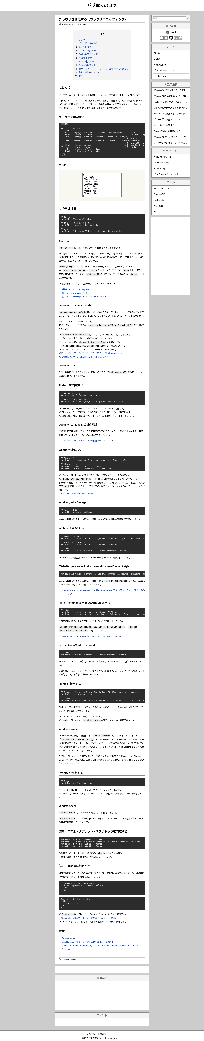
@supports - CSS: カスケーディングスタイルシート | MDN (88, 918)
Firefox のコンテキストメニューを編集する (174, 102)
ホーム (157, 53)
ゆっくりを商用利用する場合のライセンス (173, 108)
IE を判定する (85, 47)
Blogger (118, 1038)
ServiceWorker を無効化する (167, 131)
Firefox (74, 959)
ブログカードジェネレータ (166, 174)
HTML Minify (159, 168)
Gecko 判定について (88, 54)
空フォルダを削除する (164, 125)
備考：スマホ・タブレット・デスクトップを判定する (104, 69)
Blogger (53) (159, 194)
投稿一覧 (90, 1034)
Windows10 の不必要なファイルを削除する (174, 137)
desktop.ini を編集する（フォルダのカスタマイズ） (178, 114)
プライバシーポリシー (164, 70)
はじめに (83, 40)
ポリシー (113, 1034)
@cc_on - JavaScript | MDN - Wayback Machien (84, 297)
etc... (156, 212)
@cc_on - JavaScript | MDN (75, 293)
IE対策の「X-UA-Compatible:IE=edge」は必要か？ (84, 357)
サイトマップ (160, 76)
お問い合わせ (160, 65)
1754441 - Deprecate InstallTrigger (77, 494)
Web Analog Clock (162, 157)
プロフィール (160, 59)
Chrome (66, 959)
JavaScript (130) (161, 188)
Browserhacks (68, 938)
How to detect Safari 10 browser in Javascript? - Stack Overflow (91, 636)
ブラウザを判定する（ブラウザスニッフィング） (93, 19)
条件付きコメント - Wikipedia (76, 289)
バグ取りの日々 (102, 5)
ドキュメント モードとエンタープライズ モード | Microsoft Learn (91, 353)
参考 (81, 76)
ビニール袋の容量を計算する (167, 119)
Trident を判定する (87, 51)
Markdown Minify (161, 163)
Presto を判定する (87, 65)
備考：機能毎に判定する (90, 72)
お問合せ (102, 1034)
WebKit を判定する (87, 58)
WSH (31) (158, 206)
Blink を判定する (86, 61)
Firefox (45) (159, 200)
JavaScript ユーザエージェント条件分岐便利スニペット (88, 441)
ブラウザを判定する (88, 43)
